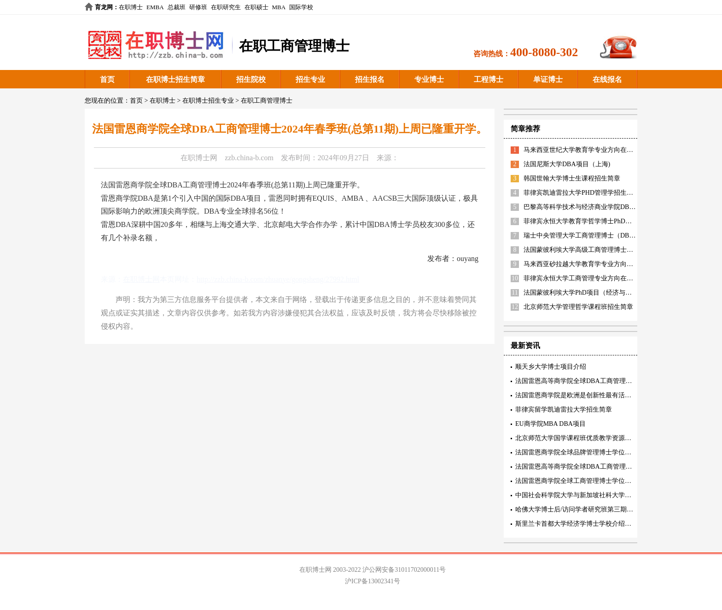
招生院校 (251, 79)
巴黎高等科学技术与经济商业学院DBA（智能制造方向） (605, 206)
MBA (279, 7)
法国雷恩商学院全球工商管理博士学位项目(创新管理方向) (598, 480)
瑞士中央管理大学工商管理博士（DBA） (582, 235)
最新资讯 (525, 345)
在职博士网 (198, 158)
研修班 (198, 7)
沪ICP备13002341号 (372, 581)
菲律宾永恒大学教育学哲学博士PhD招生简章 (587, 221)
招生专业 (310, 79)
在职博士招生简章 (175, 79)
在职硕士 (256, 7)
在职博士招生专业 (208, 100)
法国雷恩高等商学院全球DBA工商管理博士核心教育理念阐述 (602, 466)
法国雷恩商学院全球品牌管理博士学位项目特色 (583, 452)
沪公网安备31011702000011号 (404, 569)
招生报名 (369, 79)
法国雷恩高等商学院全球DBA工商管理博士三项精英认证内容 (602, 381)
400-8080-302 (544, 52)
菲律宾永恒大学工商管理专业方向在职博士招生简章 (598, 278)
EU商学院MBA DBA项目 (550, 423)
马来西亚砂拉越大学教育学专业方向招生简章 (588, 264)
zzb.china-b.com (249, 158)
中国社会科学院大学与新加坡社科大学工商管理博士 (589, 495)
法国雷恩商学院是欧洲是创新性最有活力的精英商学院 (592, 395)
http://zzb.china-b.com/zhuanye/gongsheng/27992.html (278, 279)
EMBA (155, 7)
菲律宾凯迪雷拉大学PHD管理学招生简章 (582, 192)
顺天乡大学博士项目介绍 (550, 366)
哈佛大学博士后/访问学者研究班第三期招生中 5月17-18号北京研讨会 (613, 509)
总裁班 (177, 7)
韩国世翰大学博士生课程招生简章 (572, 178)
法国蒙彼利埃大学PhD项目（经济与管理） (584, 292)
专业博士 (429, 79)
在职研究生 (226, 7)
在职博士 (131, 7)
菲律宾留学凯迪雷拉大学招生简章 (563, 409)
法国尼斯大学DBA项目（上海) (567, 164)
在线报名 (607, 79)
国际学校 (301, 7)
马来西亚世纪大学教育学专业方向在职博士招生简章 (598, 149)
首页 (107, 79)
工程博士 (488, 79)
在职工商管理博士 (266, 100)
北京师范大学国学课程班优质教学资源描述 (576, 438)
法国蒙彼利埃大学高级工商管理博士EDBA (584, 249)
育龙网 (104, 7)
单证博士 (548, 79)
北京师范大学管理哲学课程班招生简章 (578, 306)
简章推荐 (525, 129)
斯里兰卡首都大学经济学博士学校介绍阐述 (576, 523)
